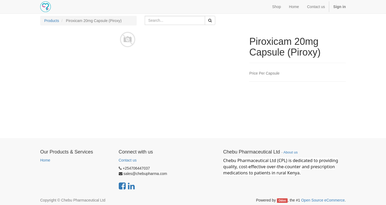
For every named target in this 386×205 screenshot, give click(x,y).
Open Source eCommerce (323, 200)
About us (290, 152)
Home (45, 160)
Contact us (128, 160)
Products (51, 21)
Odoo (282, 200)
